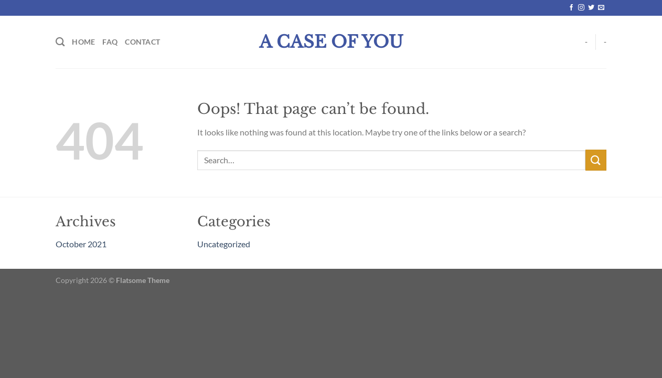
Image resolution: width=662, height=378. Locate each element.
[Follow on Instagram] (581, 8)
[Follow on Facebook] (571, 8)
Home (83, 41)
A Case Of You (331, 42)
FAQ (110, 41)
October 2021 (81, 244)
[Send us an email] (601, 8)
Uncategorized (223, 244)
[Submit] (595, 160)
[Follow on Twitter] (591, 8)
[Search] (60, 42)
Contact (142, 41)
